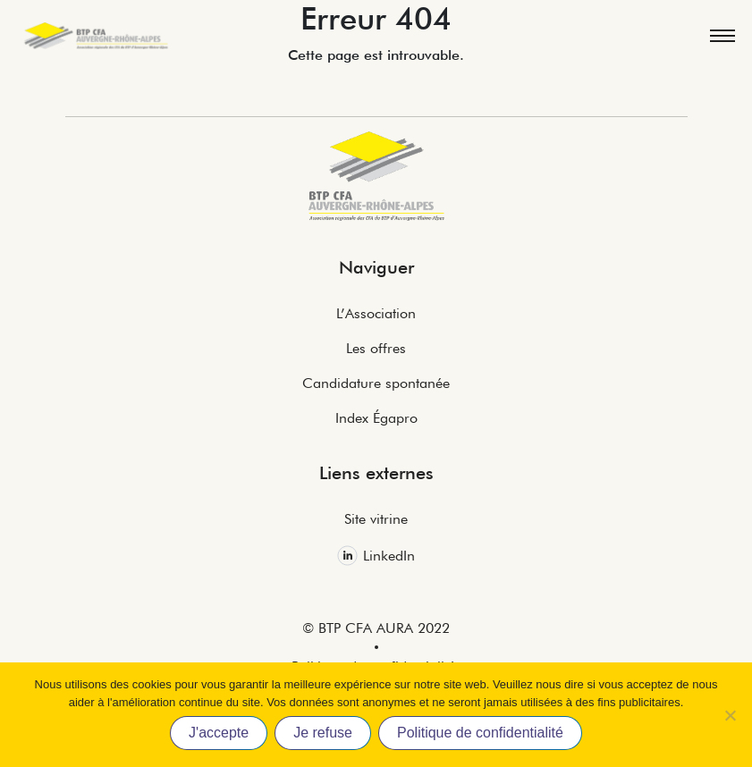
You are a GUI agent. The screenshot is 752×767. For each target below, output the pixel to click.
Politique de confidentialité (480, 732)
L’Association (376, 313)
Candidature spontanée (376, 383)
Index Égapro (376, 417)
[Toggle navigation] (721, 36)
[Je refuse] (730, 715)
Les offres (376, 348)
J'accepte (219, 732)
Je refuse (322, 732)
